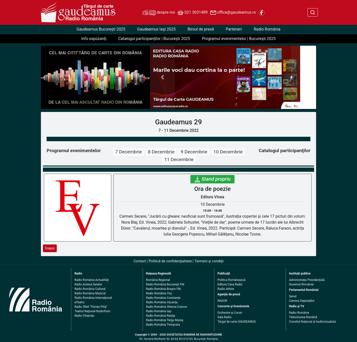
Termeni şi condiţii (209, 261)
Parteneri (234, 29)
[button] (162, 77)
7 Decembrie (128, 152)
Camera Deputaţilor (302, 301)
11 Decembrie (178, 159)
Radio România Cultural (89, 289)
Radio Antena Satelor (88, 284)
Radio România (267, 29)
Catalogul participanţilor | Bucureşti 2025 (154, 38)
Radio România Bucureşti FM (165, 284)
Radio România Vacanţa (162, 302)
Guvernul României (301, 284)
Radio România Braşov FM (163, 289)
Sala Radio (224, 317)
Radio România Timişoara (163, 324)
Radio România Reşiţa (160, 315)
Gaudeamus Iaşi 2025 (156, 29)
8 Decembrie (161, 152)
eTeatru (79, 302)
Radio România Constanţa (163, 298)
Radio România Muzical (89, 293)
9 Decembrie (193, 152)
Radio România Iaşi (159, 311)
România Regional (158, 280)
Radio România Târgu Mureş (164, 320)
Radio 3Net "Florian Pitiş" (90, 306)
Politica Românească (231, 280)
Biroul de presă (200, 29)
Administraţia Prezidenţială (307, 280)
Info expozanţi (93, 38)
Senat (293, 296)
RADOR (222, 301)
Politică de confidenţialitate (170, 261)
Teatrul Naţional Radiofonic (92, 311)
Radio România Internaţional (93, 298)
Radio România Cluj (159, 293)
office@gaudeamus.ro (233, 13)
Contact (139, 261)
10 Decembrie (228, 152)
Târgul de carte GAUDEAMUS (236, 321)
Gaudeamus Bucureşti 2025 (101, 29)
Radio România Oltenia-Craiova (166, 306)
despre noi (159, 13)
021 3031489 (193, 13)
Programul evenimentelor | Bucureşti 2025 (239, 38)
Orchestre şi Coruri (229, 312)
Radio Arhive (225, 289)
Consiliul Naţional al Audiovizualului (312, 321)
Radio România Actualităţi (91, 280)
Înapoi (50, 248)
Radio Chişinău (84, 315)
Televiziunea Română (303, 317)
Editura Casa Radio (229, 284)
